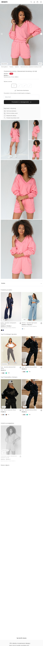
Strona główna (4, 66)
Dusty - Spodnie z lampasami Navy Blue (8, 323)
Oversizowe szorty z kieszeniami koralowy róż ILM (9, 456)
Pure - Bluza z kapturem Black (8, 410)
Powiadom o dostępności (21, 102)
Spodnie (17, 66)
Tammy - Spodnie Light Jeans (29, 323)
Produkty (11, 66)
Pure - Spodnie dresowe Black (29, 367)
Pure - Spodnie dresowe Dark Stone (8, 367)
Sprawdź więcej (21, 638)
